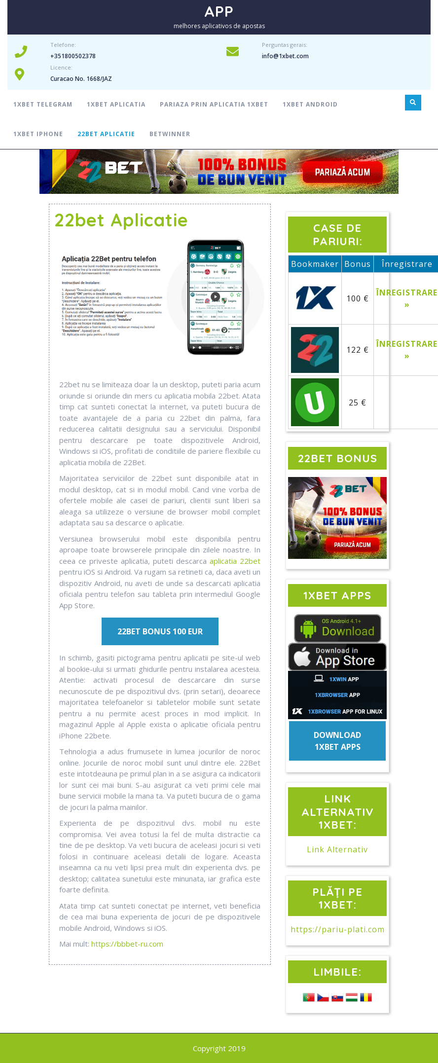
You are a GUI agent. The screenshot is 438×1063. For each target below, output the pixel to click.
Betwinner (169, 134)
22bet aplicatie (106, 134)
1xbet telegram (43, 104)
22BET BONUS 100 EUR (160, 631)
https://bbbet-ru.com (127, 944)
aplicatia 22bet (235, 561)
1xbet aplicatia (116, 104)
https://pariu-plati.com (338, 929)
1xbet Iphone (38, 134)
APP (219, 11)
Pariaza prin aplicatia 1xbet (214, 104)
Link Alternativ (337, 849)
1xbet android (310, 104)
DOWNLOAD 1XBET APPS (337, 741)
